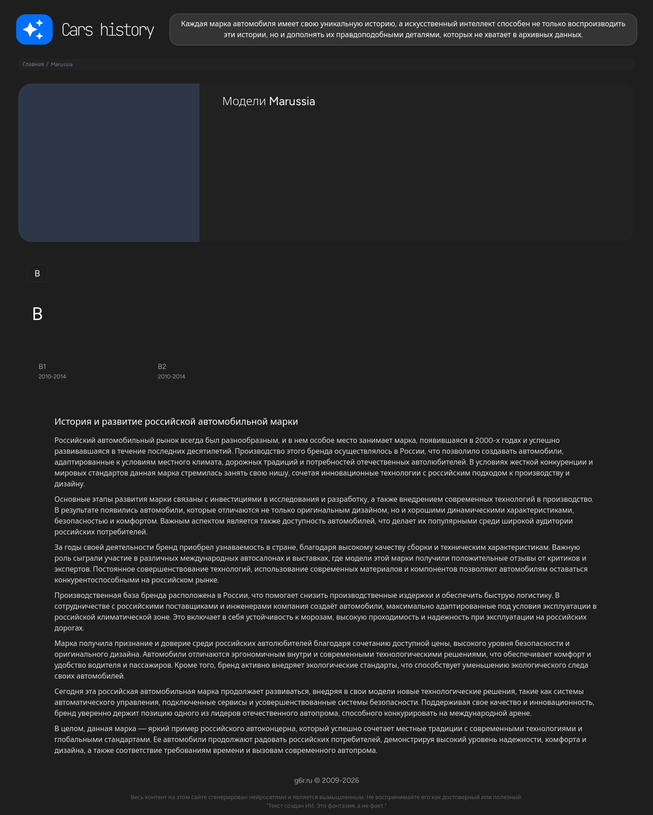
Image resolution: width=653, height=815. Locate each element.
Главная (33, 64)
